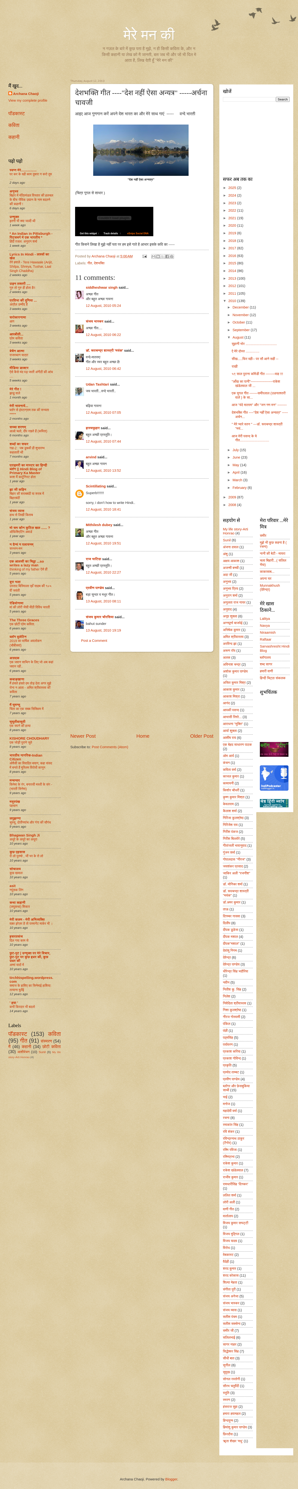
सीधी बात (228, 1358)
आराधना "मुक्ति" (233, 724)
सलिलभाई (229, 1337)
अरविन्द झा (229, 644)
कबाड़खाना (17, 679)
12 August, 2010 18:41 (103, 509)
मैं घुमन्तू (15, 705)
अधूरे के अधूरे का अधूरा (23, 839)
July (236, 450)
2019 (232, 233)
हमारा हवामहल (232, 1414)
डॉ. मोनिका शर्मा (232, 884)
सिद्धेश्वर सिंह (231, 1351)
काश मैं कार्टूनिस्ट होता (23, 477)
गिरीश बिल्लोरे (231, 839)
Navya (265, 625)
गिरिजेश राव (230, 825)
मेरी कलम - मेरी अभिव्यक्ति (27, 919)
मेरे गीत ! (15, 389)
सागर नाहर (229, 1344)
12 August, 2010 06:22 (103, 335)
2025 (232, 188)
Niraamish (268, 632)
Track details (109, 233)
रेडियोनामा (16, 603)
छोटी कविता (51, 1046)
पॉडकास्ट (16, 113)
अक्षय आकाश (231, 561)
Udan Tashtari (97, 384)
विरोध (226, 1248)
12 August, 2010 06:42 (103, 369)
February (239, 488)
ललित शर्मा (229, 1195)
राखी (235, 366)
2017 (232, 248)
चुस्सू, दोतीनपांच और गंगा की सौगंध (30, 822)
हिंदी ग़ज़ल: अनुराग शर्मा (23, 241)
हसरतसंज (16, 936)
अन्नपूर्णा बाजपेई (232, 623)
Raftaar (265, 639)
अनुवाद (227, 609)
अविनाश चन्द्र (232, 664)
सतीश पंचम (230, 1317)
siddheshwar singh (102, 287)
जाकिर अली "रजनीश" (236, 873)
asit (12, 886)
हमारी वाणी (266, 671)
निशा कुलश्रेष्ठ (232, 1010)
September (241, 330)
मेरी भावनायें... (19, 406)
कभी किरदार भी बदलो (22, 1007)
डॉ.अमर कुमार (231, 902)
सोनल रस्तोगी (231, 1379)
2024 (232, 195)
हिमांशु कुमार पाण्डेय (235, 1427)
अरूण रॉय (229, 651)
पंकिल (226, 1024)
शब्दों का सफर (19, 444)
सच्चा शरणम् (18, 427)
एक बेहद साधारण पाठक (237, 745)
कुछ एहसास (17, 852)
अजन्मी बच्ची (231, 568)
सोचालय (15, 869)
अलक (226, 657)
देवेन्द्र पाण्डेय (231, 964)
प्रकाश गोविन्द (232, 1058)
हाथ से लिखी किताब (21, 515)
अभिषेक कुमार (231, 630)
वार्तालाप (228, 1216)
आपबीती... (16, 334)
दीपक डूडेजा (230, 930)
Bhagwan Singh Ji (25, 835)
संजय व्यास (17, 511)
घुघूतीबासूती (17, 722)
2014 (232, 271)
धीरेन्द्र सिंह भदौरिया (235, 971)
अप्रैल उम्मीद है (19, 304)
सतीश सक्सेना (231, 1324)
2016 (232, 256)
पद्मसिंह (228, 1038)
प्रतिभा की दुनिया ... (23, 300)
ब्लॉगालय (265, 657)
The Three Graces (24, 620)
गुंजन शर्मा (229, 852)
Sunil (42, 1052)
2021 (232, 218)
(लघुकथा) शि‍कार (20, 907)
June (236, 457)
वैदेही (226, 1262)
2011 (232, 293)
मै (9, 1046)
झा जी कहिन (18, 489)
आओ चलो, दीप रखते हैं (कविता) (28, 431)
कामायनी (228, 783)
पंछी (225, 1031)
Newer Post (83, 736)
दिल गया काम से (19, 940)
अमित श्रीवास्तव (233, 637)
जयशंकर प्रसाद (233, 866)
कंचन (226, 763)
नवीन (226, 982)
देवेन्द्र (227, 957)
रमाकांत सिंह (230, 1125)
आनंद (226, 703)
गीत (89, 263)
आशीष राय (229, 738)
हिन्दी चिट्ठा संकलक (273, 678)
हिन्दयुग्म (228, 1420)
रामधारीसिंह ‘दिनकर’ (235, 1184)
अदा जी (227, 575)
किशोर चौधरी (231, 790)
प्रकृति (227, 1065)
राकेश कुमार (230, 1163)
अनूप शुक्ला (230, 616)
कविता (13, 125)
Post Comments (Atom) (110, 747)
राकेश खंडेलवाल (233, 1170)
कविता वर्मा (229, 770)
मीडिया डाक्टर (19, 368)
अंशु (225, 554)
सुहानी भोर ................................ (254, 344)
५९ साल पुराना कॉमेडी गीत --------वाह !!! (257, 374)
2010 (232, 301)
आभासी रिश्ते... (232, 717)
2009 (232, 497)
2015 (232, 263)
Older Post (201, 736)
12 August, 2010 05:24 (103, 306)
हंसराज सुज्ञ (230, 1407)
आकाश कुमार (231, 689)
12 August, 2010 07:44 (103, 441)
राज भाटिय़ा (93, 559)
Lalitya (265, 619)
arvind (91, 457)
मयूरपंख (15, 802)
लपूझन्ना (15, 818)
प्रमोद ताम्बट (231, 1072)
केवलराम (228, 804)
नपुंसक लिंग (16, 890)
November (241, 315)
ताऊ (225, 909)
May (236, 465)
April (236, 472)
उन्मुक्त (14, 217)
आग (12, 321)
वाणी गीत (228, 1209)
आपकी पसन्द (231, 710)
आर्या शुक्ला (230, 731)
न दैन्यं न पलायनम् (21, 544)
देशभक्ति (99, 263)
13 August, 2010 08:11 (103, 601)
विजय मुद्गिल (231, 1234)
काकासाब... (267, 572)
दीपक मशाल (230, 937)
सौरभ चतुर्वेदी (231, 1386)
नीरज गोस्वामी (231, 1017)
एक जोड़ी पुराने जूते (21, 742)
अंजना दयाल (230, 547)
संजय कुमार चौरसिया (100, 617)
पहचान (13, 806)
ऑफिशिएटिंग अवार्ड (21, 532)
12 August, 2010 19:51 (103, 543)
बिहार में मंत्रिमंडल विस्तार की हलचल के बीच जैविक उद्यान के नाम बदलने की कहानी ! (31, 199)
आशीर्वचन (23, 1052)
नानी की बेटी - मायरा (272, 553)
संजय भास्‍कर (95, 321)
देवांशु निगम (230, 950)
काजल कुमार (231, 776)
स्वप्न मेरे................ (23, 170)
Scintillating (96, 486)
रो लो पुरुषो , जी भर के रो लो (26, 856)
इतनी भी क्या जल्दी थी (22, 221)
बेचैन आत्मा (17, 351)
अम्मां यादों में (17, 965)
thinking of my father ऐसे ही (28, 569)
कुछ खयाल (16, 873)
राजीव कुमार (230, 1177)
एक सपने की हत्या (20, 726)
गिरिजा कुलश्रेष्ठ (233, 818)
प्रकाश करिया (232, 1051)
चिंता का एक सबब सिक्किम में (27, 709)
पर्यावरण (228, 1044)
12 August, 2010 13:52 (103, 470)
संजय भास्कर (231, 1303)
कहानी (13, 137)
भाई (225, 1097)
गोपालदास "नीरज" (234, 859)
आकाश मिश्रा (231, 696)
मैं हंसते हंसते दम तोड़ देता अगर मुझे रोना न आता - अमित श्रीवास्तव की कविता (30, 687)
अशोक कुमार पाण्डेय (235, 671)
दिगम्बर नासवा (231, 916)
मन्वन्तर (15, 780)
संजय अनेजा (230, 1296)
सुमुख (226, 1372)
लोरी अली (229, 1202)
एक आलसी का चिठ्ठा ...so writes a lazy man (27, 563)
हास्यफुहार (93, 428)
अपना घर (265, 578)
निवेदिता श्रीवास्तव (234, 1003)
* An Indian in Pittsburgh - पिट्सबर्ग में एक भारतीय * (31, 235)
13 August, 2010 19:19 (103, 630)
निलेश (226, 996)
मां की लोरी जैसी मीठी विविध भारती (30, 607)
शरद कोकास (231, 1275)
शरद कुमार (229, 1268)
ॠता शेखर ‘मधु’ (233, 1441)
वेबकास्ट (228, 1255)
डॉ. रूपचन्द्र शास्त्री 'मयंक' (104, 350)
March (237, 480)
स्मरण (226, 1400)
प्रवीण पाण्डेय (95, 588)
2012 (232, 286)
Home (142, 736)
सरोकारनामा (18, 317)
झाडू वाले (15, 393)
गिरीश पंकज (230, 832)
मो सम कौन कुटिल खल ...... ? (30, 528)
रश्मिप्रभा (229, 1157)
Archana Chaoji (26, 94)
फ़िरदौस (228, 1434)
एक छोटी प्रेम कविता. (22, 624)
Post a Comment (94, 641)
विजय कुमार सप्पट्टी (235, 1223)
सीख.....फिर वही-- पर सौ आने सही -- (255, 359)
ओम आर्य (228, 756)
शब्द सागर (266, 664)
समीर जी (228, 1330)
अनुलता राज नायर (234, 602)
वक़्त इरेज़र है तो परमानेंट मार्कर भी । (31, 923)
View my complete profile (27, 100)
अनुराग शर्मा (230, 595)
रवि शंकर (228, 1132)
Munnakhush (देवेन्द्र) (270, 588)
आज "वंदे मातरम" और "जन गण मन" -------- (259, 405)
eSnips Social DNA (136, 233)
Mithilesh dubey (99, 525)
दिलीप (226, 923)
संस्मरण (46, 1041)
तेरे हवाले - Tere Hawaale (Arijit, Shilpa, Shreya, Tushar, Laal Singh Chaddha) (31, 266)
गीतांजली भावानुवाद (235, 845)
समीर (263, 536)
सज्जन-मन (16, 548)
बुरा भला (15, 582)
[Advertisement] (142, 692)
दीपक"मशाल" (231, 944)
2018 (232, 241)
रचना (226, 1118)
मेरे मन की (149, 35)
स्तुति (226, 1393)
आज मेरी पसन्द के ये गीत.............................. (250, 438)
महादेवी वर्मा (230, 1111)
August (238, 337)
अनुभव (14, 191)
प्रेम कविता (16, 338)
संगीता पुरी (229, 1289)
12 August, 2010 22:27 (103, 572)
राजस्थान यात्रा (19, 355)
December (241, 307)
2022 (232, 210)
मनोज (226, 1104)
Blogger (171, 1479)
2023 (232, 203)
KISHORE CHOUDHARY (29, 738)
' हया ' (14, 1003)
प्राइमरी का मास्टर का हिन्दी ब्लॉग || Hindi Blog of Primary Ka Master (28, 469)
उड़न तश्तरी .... (20, 284)
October (239, 322)
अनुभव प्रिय (230, 588)
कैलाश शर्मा (230, 811)
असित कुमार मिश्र (234, 682)
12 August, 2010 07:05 (103, 412)
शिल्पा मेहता (230, 1282)
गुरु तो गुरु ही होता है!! (22, 288)
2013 (232, 278)
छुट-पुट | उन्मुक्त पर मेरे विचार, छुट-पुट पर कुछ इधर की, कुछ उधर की (30, 957)
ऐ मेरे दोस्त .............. (245, 351)
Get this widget (87, 233)
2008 (232, 505)
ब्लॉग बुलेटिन (18, 637)
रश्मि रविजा (230, 1150)
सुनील (226, 1365)
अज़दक (14, 658)
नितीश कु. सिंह (232, 989)
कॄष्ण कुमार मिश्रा (233, 797)
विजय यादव (230, 1241)
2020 (232, 225)
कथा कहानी (17, 902)
